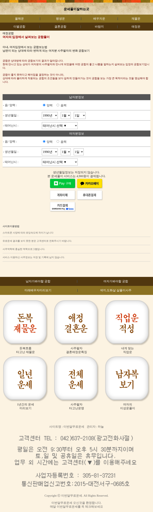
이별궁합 (19, 26)
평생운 (60, 18)
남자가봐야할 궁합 (38, 281)
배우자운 (99, 18)
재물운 (135, 18)
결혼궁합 (60, 26)
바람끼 (99, 26)
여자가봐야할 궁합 (115, 281)
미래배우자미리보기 (38, 290)
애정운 (135, 26)
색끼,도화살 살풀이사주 (115, 290)
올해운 (19, 18)
